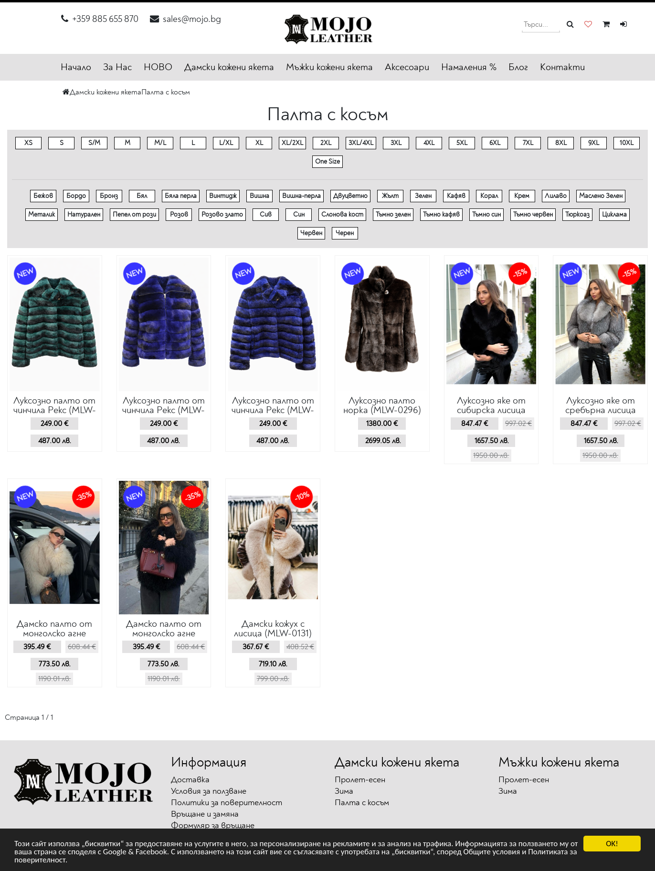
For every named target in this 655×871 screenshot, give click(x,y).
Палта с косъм (165, 92)
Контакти (562, 67)
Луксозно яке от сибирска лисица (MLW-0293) (491, 409)
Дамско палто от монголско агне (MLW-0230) (163, 633)
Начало (76, 67)
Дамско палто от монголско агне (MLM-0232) (54, 633)
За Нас (117, 67)
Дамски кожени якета (229, 67)
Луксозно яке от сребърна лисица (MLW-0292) (600, 409)
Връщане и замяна (205, 814)
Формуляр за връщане (212, 825)
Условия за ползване (208, 791)
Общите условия (491, 852)
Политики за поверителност (226, 802)
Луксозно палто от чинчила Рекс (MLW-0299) (163, 409)
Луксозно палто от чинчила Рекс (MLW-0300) (54, 409)
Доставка (190, 779)
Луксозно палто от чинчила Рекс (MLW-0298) (273, 409)
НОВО (158, 67)
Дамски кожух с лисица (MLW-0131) (273, 628)
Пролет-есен (360, 779)
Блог (518, 67)
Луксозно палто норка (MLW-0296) (382, 405)
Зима (344, 791)
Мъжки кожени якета (329, 67)
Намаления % (469, 67)
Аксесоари (407, 67)
